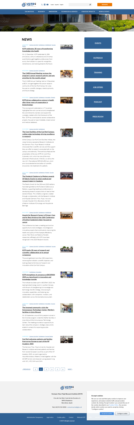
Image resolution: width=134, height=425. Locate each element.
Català (52, 4)
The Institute (29, 11)
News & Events (104, 11)
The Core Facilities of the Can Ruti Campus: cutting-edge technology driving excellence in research (38, 134)
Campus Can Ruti (33, 45)
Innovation (53, 11)
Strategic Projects (88, 11)
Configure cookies (122, 413)
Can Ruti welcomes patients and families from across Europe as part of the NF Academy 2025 (37, 341)
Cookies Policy (113, 405)
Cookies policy (61, 417)
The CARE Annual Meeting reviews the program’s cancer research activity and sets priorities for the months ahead (38, 75)
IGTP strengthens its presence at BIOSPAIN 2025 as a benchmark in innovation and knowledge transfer (38, 277)
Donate (105, 4)
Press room (98, 116)
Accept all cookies (107, 413)
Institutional (48, 45)
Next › (70, 369)
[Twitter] (42, 4)
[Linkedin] (44, 4)
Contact (71, 417)
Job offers (98, 87)
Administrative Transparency (35, 417)
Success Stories (49, 336)
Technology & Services (69, 11)
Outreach (98, 58)
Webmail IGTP (81, 417)
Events (98, 43)
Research (41, 11)
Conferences (42, 45)
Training (98, 72)
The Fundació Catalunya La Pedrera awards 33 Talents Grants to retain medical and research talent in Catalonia (38, 178)
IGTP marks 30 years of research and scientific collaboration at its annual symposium (35, 252)
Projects (53, 97)
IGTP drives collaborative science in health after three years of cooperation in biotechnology (38, 102)
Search (90, 4)
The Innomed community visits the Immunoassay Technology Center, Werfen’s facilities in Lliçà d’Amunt (38, 309)
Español (57, 4)
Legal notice (50, 417)
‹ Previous (26, 369)
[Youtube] (47, 4)
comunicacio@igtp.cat (74, 407)
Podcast (98, 102)
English (61, 4)
